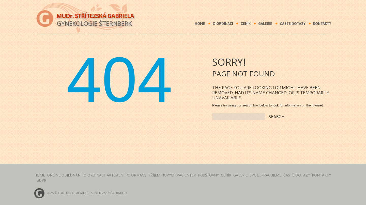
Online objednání (64, 175)
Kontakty (322, 24)
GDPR (41, 180)
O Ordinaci (94, 175)
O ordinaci (223, 24)
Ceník (246, 24)
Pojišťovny (208, 175)
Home (200, 24)
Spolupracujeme (265, 175)
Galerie (265, 24)
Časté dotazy (293, 24)
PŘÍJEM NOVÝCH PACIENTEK (172, 175)
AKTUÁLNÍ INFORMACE (126, 175)
